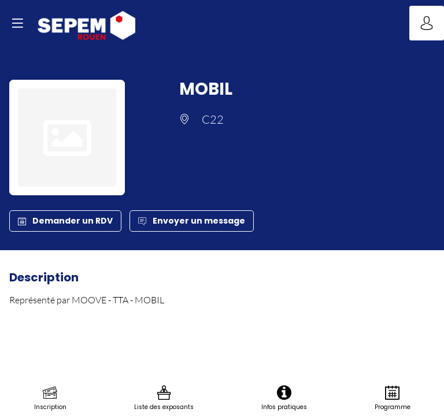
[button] (17, 23)
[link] (50, 398)
